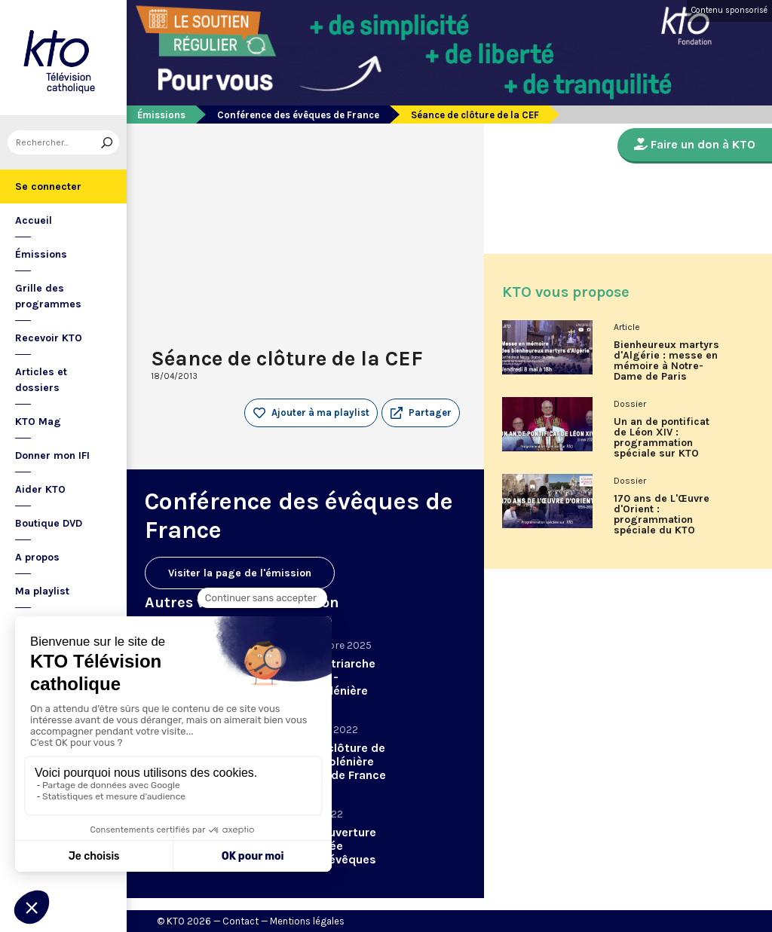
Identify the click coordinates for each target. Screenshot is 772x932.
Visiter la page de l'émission (239, 573)
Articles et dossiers (41, 379)
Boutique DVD (48, 523)
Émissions (41, 254)
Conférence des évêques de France (298, 115)
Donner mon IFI (52, 455)
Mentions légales (307, 921)
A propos (37, 557)
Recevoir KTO (48, 338)
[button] (420, 413)
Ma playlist (42, 591)
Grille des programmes (48, 296)
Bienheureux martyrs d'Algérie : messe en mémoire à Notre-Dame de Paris (666, 361)
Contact (240, 921)
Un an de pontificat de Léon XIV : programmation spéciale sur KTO (661, 438)
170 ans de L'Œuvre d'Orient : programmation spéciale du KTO (661, 515)
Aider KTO (40, 489)
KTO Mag (38, 421)
